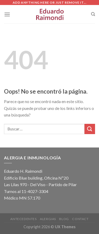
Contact (80, 219)
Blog (64, 219)
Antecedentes (23, 219)
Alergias (48, 219)
